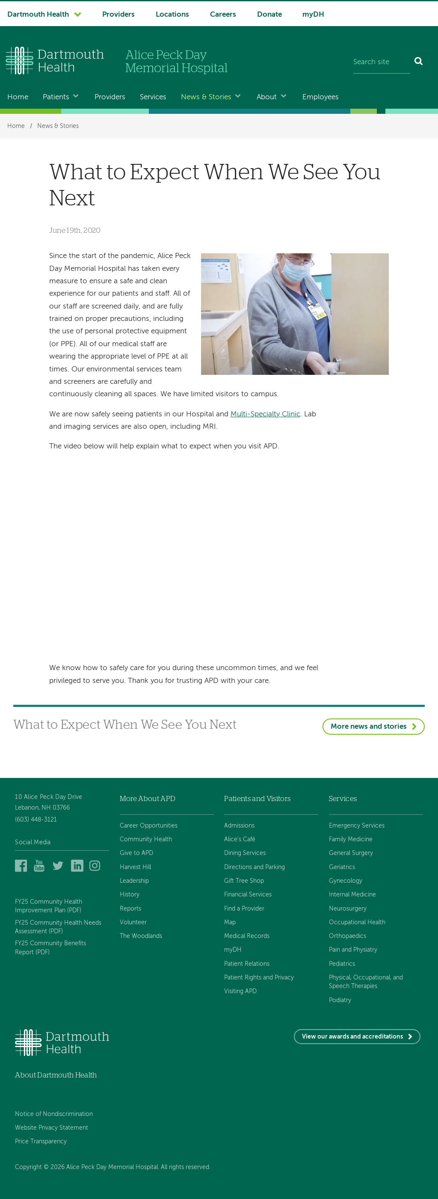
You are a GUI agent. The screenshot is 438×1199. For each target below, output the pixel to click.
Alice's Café (239, 840)
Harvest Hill (135, 867)
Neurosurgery (348, 909)
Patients (56, 97)
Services (153, 97)
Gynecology (345, 881)
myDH (313, 14)
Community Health (146, 840)
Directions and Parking (254, 867)
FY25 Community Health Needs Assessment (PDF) (58, 927)
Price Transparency (41, 1142)
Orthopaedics (347, 936)
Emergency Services (357, 826)
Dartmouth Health (38, 14)
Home (17, 97)
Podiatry (340, 1000)
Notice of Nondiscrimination (54, 1114)
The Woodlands (141, 936)
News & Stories (206, 97)
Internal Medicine (352, 895)
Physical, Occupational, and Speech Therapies (366, 982)
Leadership (134, 881)
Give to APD (136, 853)
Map (230, 923)
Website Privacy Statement (51, 1128)
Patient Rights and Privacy (259, 978)
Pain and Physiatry (353, 950)
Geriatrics (342, 867)
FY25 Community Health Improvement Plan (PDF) (48, 906)
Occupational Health (357, 923)
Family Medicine (351, 840)
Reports (130, 909)
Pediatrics (342, 964)
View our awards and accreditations (352, 1037)
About (267, 97)
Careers (223, 14)
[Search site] (381, 62)
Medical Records (246, 936)
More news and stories (369, 726)
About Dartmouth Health (56, 1075)
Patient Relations (246, 964)
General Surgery (351, 853)
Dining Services (245, 853)
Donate (269, 14)
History (129, 895)
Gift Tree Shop (244, 881)
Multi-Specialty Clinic (265, 414)
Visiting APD (240, 991)
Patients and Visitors (257, 798)
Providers (118, 14)
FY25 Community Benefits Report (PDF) (50, 948)
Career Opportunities (149, 826)
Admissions (239, 826)
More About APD (148, 798)
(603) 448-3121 (36, 820)
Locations (172, 14)
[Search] (419, 62)
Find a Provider (244, 909)
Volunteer (133, 923)
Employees (320, 97)
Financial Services (248, 895)
